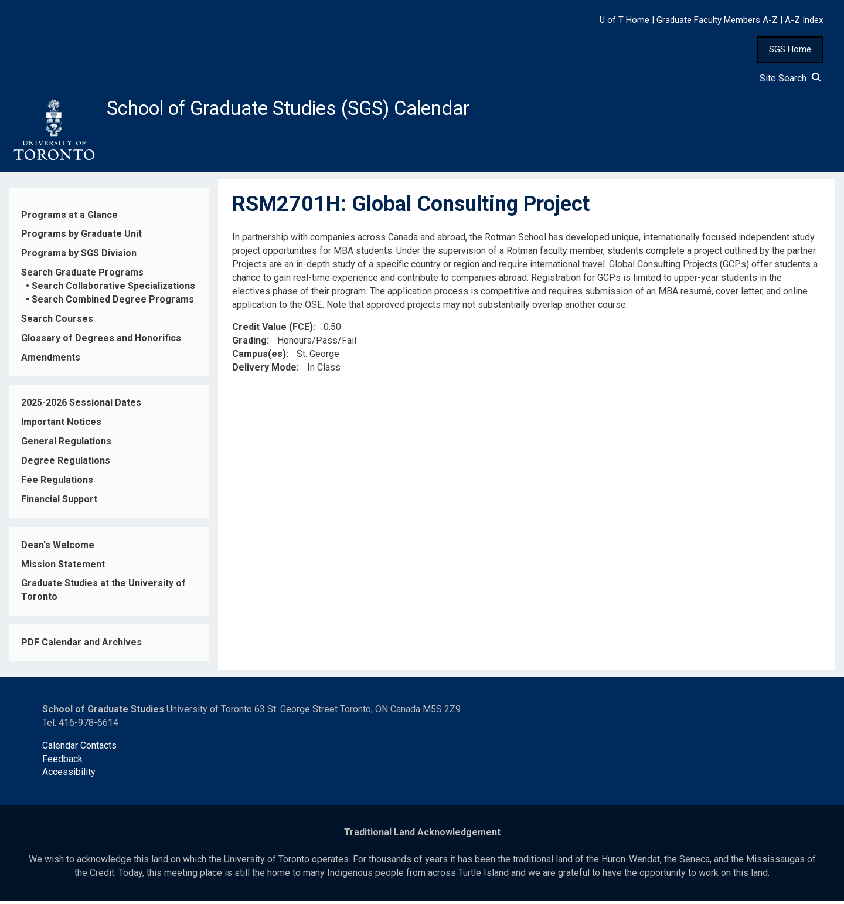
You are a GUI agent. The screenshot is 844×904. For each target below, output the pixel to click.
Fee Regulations (57, 483)
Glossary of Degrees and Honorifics (101, 340)
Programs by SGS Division (79, 256)
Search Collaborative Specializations (113, 289)
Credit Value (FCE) (272, 330)
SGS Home (790, 49)
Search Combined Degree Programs (113, 302)
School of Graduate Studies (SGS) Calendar (309, 109)
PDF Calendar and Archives (81, 645)
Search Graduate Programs (82, 275)
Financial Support (59, 502)
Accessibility (69, 775)
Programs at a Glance (69, 217)
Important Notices (61, 425)
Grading (249, 343)
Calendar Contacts (79, 748)
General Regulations (66, 444)
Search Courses (57, 322)
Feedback (62, 761)
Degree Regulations (65, 464)
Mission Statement (63, 567)
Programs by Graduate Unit (81, 237)
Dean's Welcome (57, 547)
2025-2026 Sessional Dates (81, 406)
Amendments (50, 360)
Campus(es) (259, 357)
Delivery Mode (264, 370)
